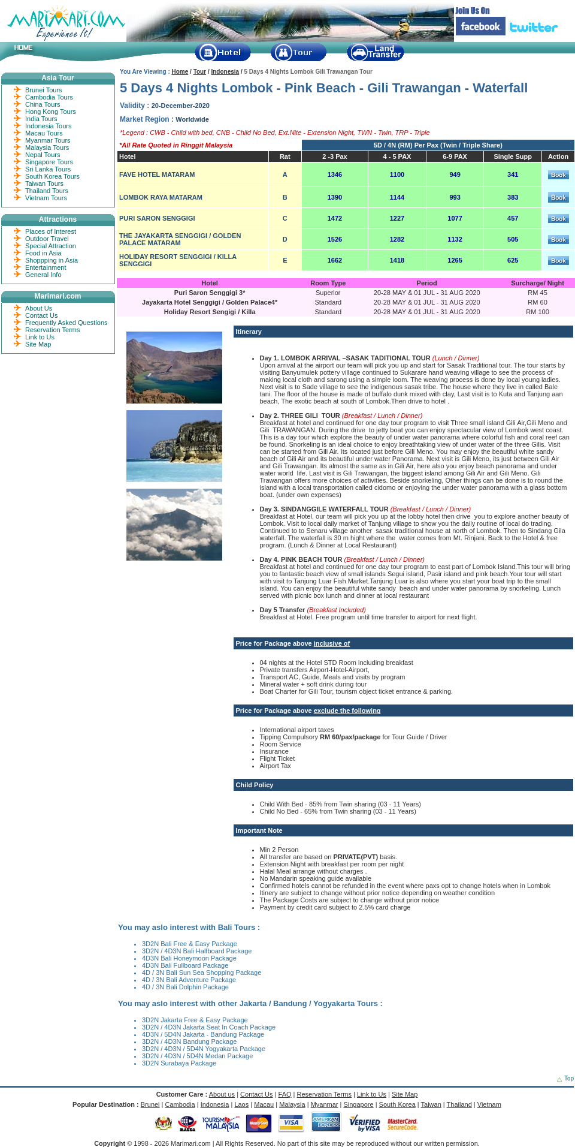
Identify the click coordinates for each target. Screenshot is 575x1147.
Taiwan (431, 1104)
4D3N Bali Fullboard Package (185, 965)
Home (180, 71)
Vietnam (489, 1104)
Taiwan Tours (44, 183)
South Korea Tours (52, 176)
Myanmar (324, 1104)
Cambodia (180, 1104)
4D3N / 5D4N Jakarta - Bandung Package (203, 1034)
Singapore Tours (49, 161)
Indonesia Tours (48, 126)
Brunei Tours (43, 90)
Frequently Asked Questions (66, 322)
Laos (241, 1104)
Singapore (358, 1104)
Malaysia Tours (47, 147)
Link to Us (40, 337)
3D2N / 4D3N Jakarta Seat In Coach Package (209, 1027)
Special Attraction (50, 245)
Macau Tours (44, 133)
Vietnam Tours (46, 197)
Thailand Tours (46, 190)
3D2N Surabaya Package (179, 1063)
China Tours (42, 104)
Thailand (459, 1104)
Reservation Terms (52, 329)
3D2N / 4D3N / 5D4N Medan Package (197, 1055)
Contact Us (41, 315)
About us (222, 1094)
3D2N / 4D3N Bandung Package (189, 1041)
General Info (43, 274)
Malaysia (292, 1104)
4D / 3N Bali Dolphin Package (185, 987)
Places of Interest (50, 231)
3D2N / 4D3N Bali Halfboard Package (197, 951)
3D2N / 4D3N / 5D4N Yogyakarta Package (203, 1048)
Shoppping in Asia (51, 260)
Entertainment (45, 267)
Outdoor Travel (47, 238)
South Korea (397, 1104)
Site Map (38, 344)
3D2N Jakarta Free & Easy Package (195, 1019)
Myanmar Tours (48, 140)
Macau (264, 1104)
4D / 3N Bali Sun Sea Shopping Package (201, 972)
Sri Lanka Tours (48, 169)
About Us (38, 308)
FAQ (285, 1094)
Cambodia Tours (49, 97)
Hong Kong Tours (50, 111)
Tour (199, 71)
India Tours (41, 118)
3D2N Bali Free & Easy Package (189, 943)
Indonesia (225, 71)
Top (569, 1078)
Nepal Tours (42, 154)
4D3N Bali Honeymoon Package (189, 958)
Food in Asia (43, 253)
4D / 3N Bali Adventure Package (189, 979)
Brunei (150, 1104)
